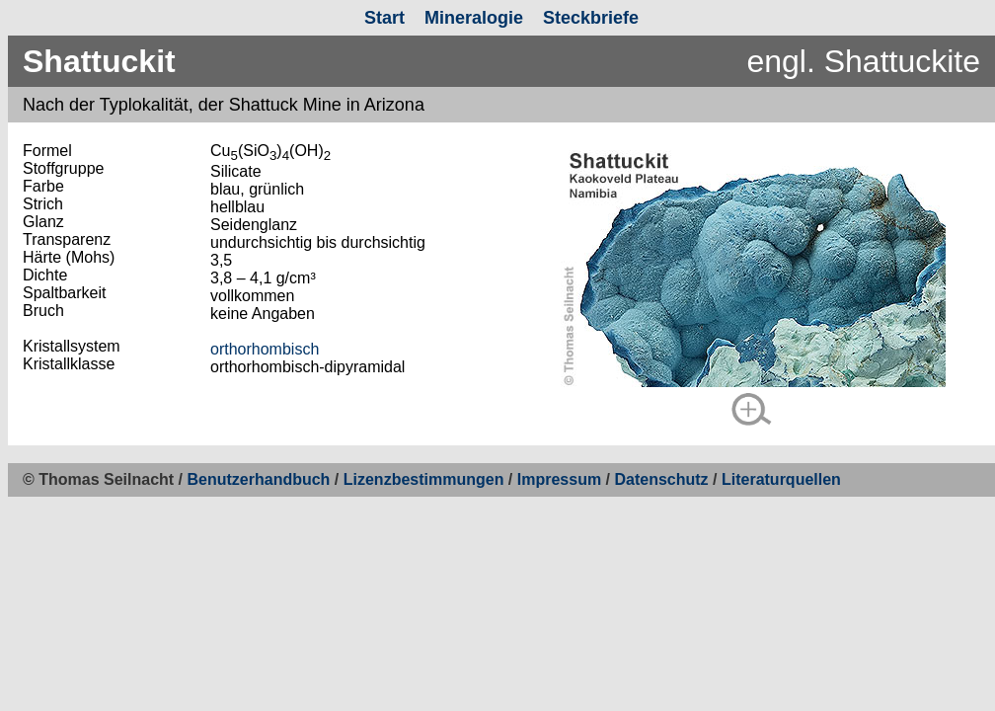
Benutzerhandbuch (259, 479)
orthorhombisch (264, 349)
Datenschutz (663, 479)
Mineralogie (473, 18)
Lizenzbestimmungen (424, 479)
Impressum (559, 479)
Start (384, 18)
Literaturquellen (781, 479)
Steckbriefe (591, 18)
